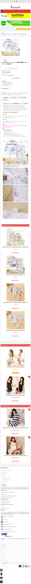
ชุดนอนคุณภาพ (11, 94)
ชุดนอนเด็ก (8, 93)
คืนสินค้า (2, 549)
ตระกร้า (1, 578)
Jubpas (27, 562)
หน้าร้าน (1, 570)
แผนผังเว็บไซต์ (3, 544)
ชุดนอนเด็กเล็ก (21, 93)
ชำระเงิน (1, 582)
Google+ (19, 562)
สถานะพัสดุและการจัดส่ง (5, 478)
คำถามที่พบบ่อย (3, 481)
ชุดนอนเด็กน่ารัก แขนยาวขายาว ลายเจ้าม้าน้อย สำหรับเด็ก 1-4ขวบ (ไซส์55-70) (15, 302)
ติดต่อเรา (2, 553)
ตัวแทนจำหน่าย (3, 476)
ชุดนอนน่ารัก (14, 93)
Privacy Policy (3, 483)
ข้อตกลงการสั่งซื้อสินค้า (5, 479)
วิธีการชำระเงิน (3, 474)
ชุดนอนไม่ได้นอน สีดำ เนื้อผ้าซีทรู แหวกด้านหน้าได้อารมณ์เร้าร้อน (15, 395)
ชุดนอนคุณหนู (18, 94)
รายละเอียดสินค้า (6, 97)
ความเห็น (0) (5, 99)
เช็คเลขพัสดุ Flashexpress (5, 470)
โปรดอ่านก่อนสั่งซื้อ (22, 97)
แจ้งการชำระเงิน (4, 560)
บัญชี (2, 551)
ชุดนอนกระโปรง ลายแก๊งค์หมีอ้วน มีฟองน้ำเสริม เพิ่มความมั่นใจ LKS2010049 (15, 455)
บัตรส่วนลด (3, 555)
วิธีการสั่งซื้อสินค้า (4, 472)
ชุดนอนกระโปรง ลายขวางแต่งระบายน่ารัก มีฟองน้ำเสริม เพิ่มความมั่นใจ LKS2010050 (15, 427)
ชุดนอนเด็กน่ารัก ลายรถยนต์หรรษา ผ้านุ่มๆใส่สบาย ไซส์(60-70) (15, 274)
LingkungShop (11, 562)
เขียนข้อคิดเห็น (14, 68)
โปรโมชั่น (3, 558)
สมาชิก (1, 574)
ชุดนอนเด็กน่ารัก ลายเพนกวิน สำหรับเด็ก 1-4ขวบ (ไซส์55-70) (15, 330)
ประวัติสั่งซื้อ (3, 546)
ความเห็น (7, 68)
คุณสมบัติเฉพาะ (14, 97)
